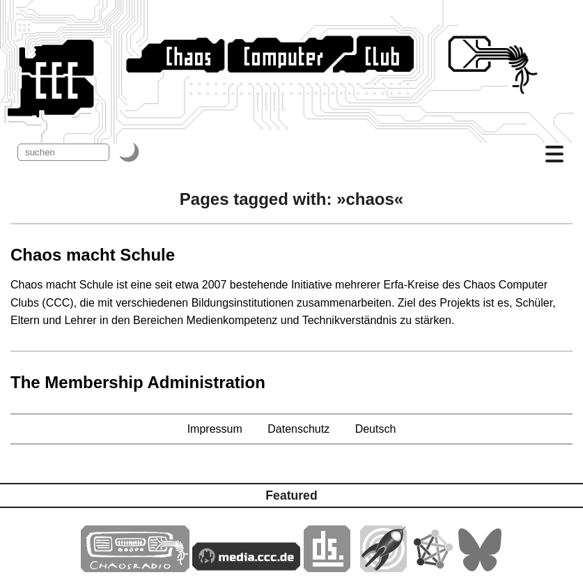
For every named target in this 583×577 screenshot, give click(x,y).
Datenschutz (298, 429)
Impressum (214, 429)
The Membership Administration (137, 382)
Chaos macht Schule (92, 254)
